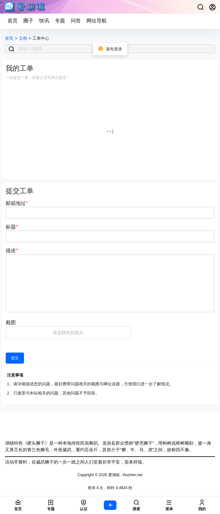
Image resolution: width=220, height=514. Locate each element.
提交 (15, 358)
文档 (23, 38)
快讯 (44, 20)
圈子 (28, 20)
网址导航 (96, 20)
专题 (60, 20)
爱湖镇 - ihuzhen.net (124, 475)
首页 (13, 20)
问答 (76, 20)
